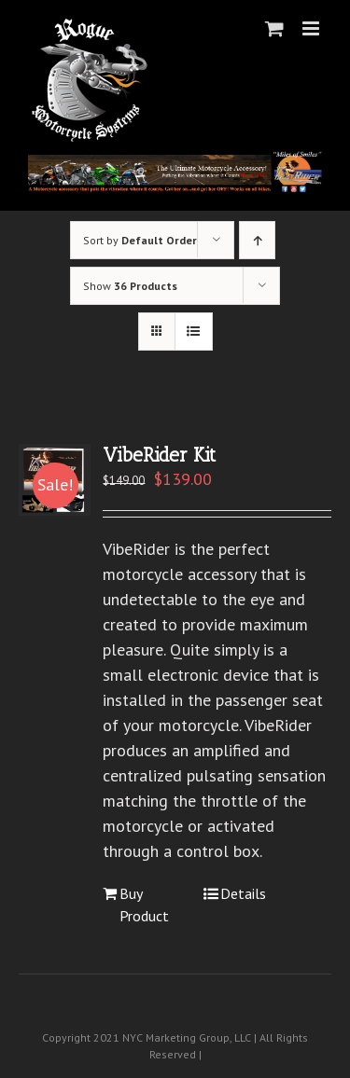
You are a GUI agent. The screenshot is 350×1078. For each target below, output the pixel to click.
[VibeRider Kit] (55, 480)
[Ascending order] (257, 240)
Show (130, 286)
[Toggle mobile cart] (274, 28)
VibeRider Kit (159, 454)
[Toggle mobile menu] (312, 28)
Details (243, 893)
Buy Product (144, 904)
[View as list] (193, 331)
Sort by (140, 240)
